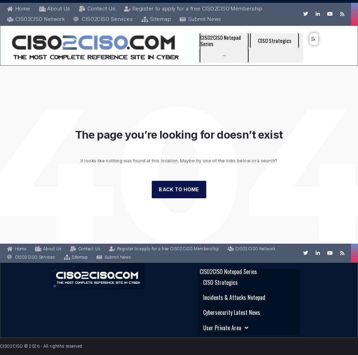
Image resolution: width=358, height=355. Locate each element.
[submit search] (315, 39)
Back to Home (179, 215)
